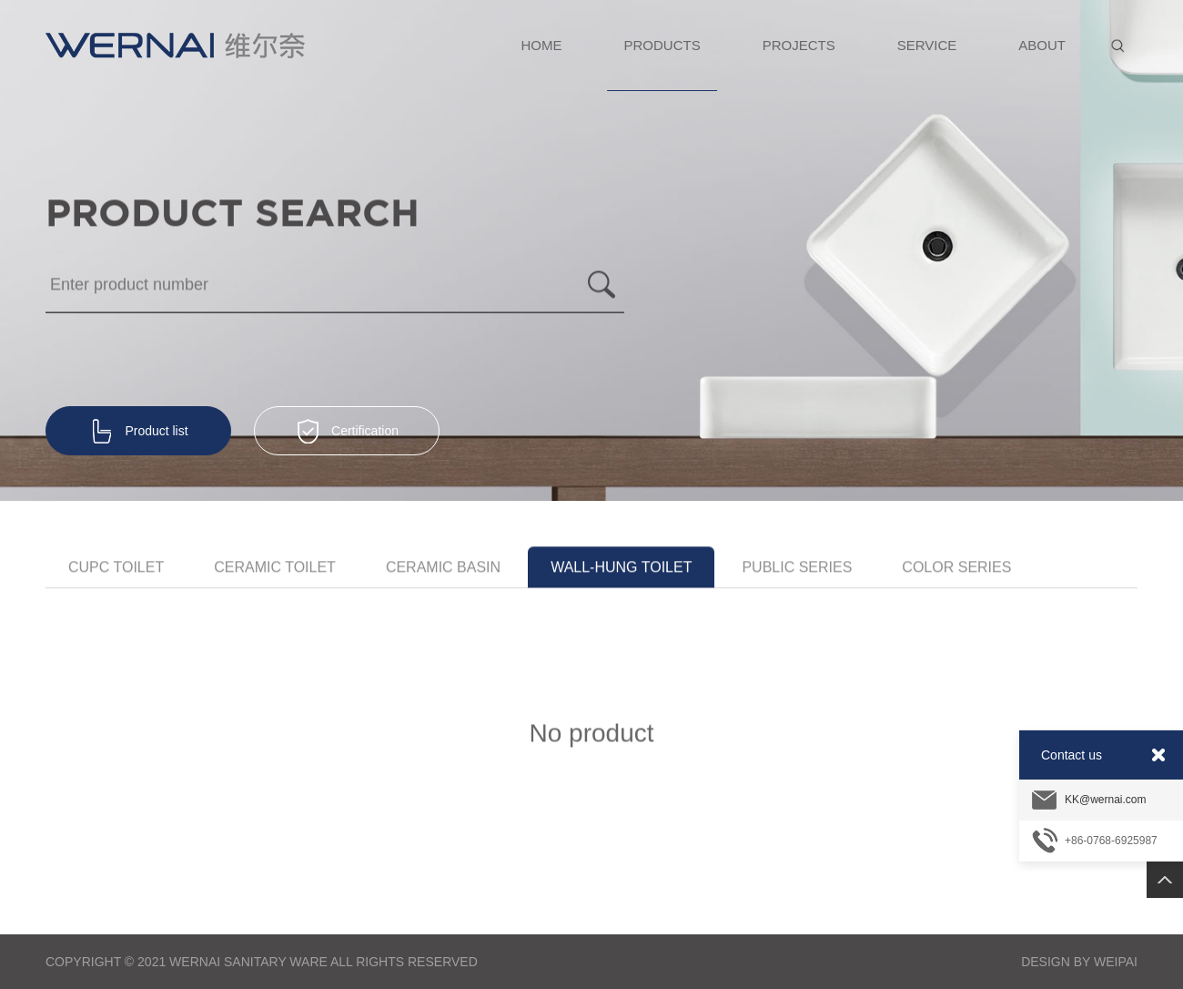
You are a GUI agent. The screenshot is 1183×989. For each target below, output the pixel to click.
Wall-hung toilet (621, 568)
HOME (541, 45)
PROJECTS (799, 45)
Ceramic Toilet (275, 568)
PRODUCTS (662, 64)
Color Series (956, 568)
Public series (797, 568)
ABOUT (1042, 45)
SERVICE (927, 45)
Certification (347, 431)
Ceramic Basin (443, 568)
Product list (137, 431)
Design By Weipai (1079, 961)
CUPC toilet (116, 568)
